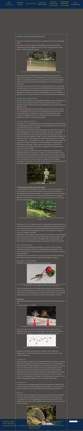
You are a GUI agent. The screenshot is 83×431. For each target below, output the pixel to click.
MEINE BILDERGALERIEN (75, 3)
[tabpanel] (12, 425)
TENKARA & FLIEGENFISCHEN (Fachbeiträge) (53, 3)
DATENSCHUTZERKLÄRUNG (10, 426)
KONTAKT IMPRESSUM (8, 424)
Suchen (79, 421)
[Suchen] (73, 421)
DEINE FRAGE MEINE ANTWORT (42, 3)
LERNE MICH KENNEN (20, 3)
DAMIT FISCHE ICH (31, 4)
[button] (41, 384)
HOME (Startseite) (9, 3)
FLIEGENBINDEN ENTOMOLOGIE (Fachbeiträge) (64, 3)
